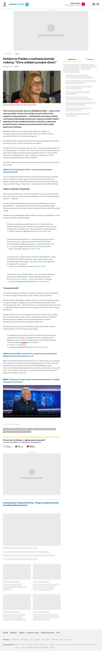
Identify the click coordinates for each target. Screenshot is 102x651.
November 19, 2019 (44, 231)
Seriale (17, 647)
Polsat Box (68, 639)
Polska (17, 53)
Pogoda (37, 639)
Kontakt (5, 633)
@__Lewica (11, 246)
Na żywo (35, 645)
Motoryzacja (85, 645)
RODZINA (13, 432)
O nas (58, 633)
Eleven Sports (46, 639)
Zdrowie (93, 645)
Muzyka (52, 647)
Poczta (23, 645)
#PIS (16, 274)
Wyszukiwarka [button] (98, 4)
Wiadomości (24, 639)
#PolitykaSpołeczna (14, 279)
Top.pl (23, 647)
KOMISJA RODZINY (19, 429)
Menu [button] (5, 6)
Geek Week (55, 639)
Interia (17, 645)
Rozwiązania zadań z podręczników (37, 647)
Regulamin (13, 633)
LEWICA (29, 429)
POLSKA (6, 432)
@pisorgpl (16, 242)
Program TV (43, 645)
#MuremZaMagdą (45, 279)
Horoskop (52, 645)
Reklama (22, 633)
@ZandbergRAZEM (43, 242)
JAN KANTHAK (8, 429)
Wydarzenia (65, 645)
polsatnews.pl (8, 53)
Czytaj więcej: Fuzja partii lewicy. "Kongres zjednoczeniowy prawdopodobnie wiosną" (31, 504)
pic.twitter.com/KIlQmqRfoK (16, 345)
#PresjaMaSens (33, 342)
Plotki (58, 645)
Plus (61, 639)
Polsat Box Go (15, 639)
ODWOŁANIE (51, 429)
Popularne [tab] (90, 59)
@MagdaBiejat (18, 226)
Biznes (78, 645)
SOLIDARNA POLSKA (24, 432)
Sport (32, 639)
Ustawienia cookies (32, 633)
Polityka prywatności (47, 633)
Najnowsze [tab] (72, 59)
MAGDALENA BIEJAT (39, 429)
